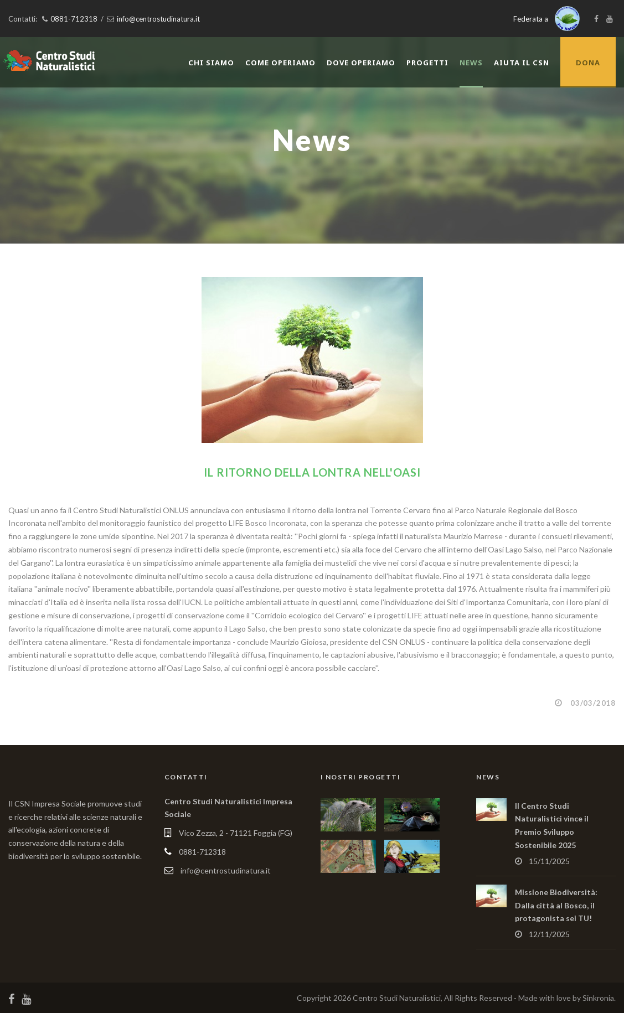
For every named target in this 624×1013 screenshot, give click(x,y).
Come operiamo (280, 63)
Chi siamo (211, 63)
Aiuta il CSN (521, 63)
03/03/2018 (593, 703)
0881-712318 (73, 18)
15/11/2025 (549, 861)
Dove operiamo (361, 63)
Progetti (427, 63)
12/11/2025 (549, 934)
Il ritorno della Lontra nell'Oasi (312, 472)
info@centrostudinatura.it (158, 18)
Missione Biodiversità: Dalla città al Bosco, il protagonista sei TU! (556, 905)
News (471, 63)
